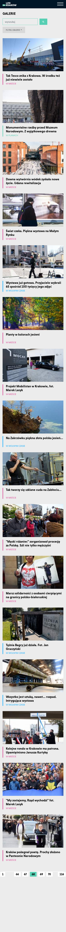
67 (25, 874)
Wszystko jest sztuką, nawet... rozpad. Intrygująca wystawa (31, 698)
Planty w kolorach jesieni (23, 334)
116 (62, 874)
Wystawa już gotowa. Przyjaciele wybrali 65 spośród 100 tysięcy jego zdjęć (33, 284)
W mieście (11, 84)
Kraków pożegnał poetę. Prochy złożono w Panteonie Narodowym (33, 854)
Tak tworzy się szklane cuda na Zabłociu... (33, 490)
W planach (12, 135)
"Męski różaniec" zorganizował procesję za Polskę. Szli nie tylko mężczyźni (33, 543)
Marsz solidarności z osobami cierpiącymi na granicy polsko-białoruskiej (34, 595)
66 (17, 874)
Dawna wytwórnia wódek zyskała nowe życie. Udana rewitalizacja (32, 181)
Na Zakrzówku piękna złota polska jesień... (34, 438)
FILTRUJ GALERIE (13, 30)
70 (49, 874)
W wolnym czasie (15, 291)
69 (41, 874)
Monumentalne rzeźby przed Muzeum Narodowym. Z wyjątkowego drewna (32, 129)
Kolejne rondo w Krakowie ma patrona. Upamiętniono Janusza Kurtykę (32, 750)
